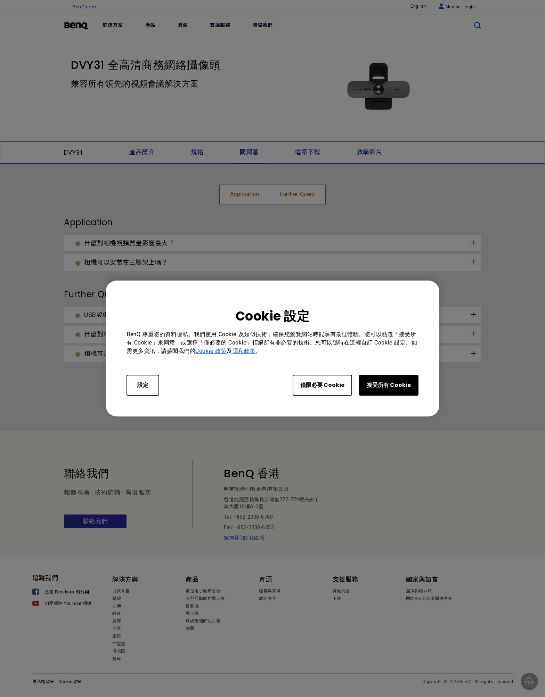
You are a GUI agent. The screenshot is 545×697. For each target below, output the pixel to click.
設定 (142, 385)
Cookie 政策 (211, 351)
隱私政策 (244, 351)
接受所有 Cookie (389, 385)
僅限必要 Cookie (322, 385)
